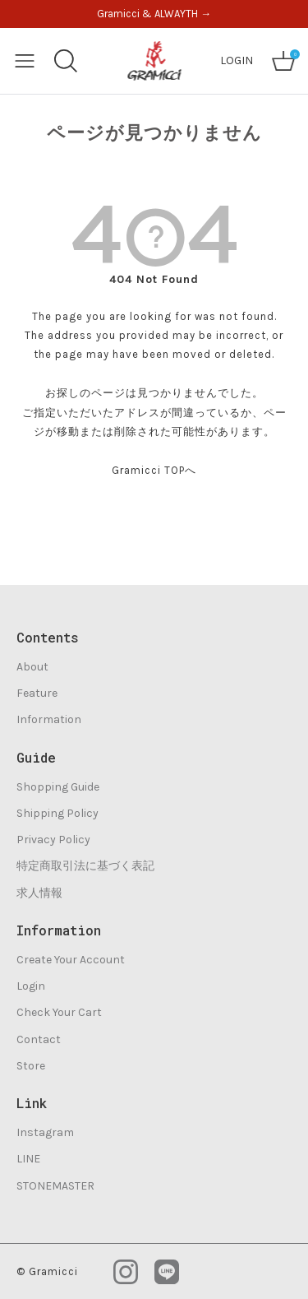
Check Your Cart (59, 1012)
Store (30, 1066)
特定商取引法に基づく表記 (85, 866)
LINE (28, 1159)
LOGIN (236, 60)
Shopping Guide (57, 787)
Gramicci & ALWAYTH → (154, 13)
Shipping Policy (57, 813)
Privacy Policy (53, 840)
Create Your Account (70, 960)
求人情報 (39, 893)
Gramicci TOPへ (154, 470)
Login (30, 986)
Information (48, 719)
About (32, 667)
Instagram (45, 1132)
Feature (36, 693)
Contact (38, 1039)
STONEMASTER (55, 1186)
